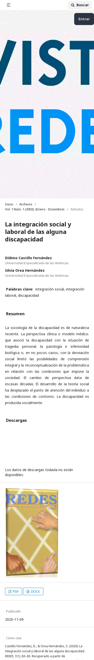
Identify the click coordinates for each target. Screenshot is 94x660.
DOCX (35, 591)
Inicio (9, 204)
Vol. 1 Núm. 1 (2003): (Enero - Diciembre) (34, 209)
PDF (15, 591)
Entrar (84, 19)
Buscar (80, 5)
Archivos (25, 204)
